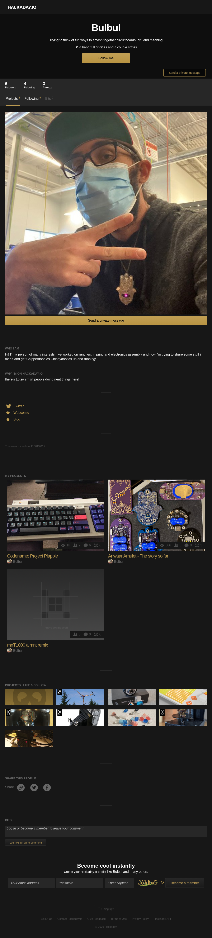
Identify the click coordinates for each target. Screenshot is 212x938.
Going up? (105, 909)
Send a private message (184, 72)
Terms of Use (119, 919)
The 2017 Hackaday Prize (59, 692)
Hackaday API (162, 919)
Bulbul (14, 561)
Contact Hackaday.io (69, 919)
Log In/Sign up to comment (25, 842)
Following (32, 98)
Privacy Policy (140, 919)
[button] (200, 7)
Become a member (185, 883)
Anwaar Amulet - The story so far (138, 556)
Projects (13, 98)
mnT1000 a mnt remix (27, 645)
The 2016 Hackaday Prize (8, 712)
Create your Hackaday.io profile (85, 872)
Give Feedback (96, 919)
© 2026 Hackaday (106, 927)
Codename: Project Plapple (32, 556)
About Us (46, 919)
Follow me (106, 58)
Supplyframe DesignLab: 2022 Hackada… (162, 712)
